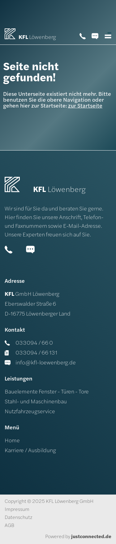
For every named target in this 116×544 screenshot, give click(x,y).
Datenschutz (18, 517)
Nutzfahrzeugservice (30, 412)
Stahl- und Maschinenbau (36, 402)
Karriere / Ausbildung (30, 451)
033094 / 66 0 (29, 343)
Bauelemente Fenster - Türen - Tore (47, 392)
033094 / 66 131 (31, 353)
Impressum (17, 509)
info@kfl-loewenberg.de (40, 363)
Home (12, 441)
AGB (9, 525)
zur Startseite (85, 106)
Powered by (78, 536)
